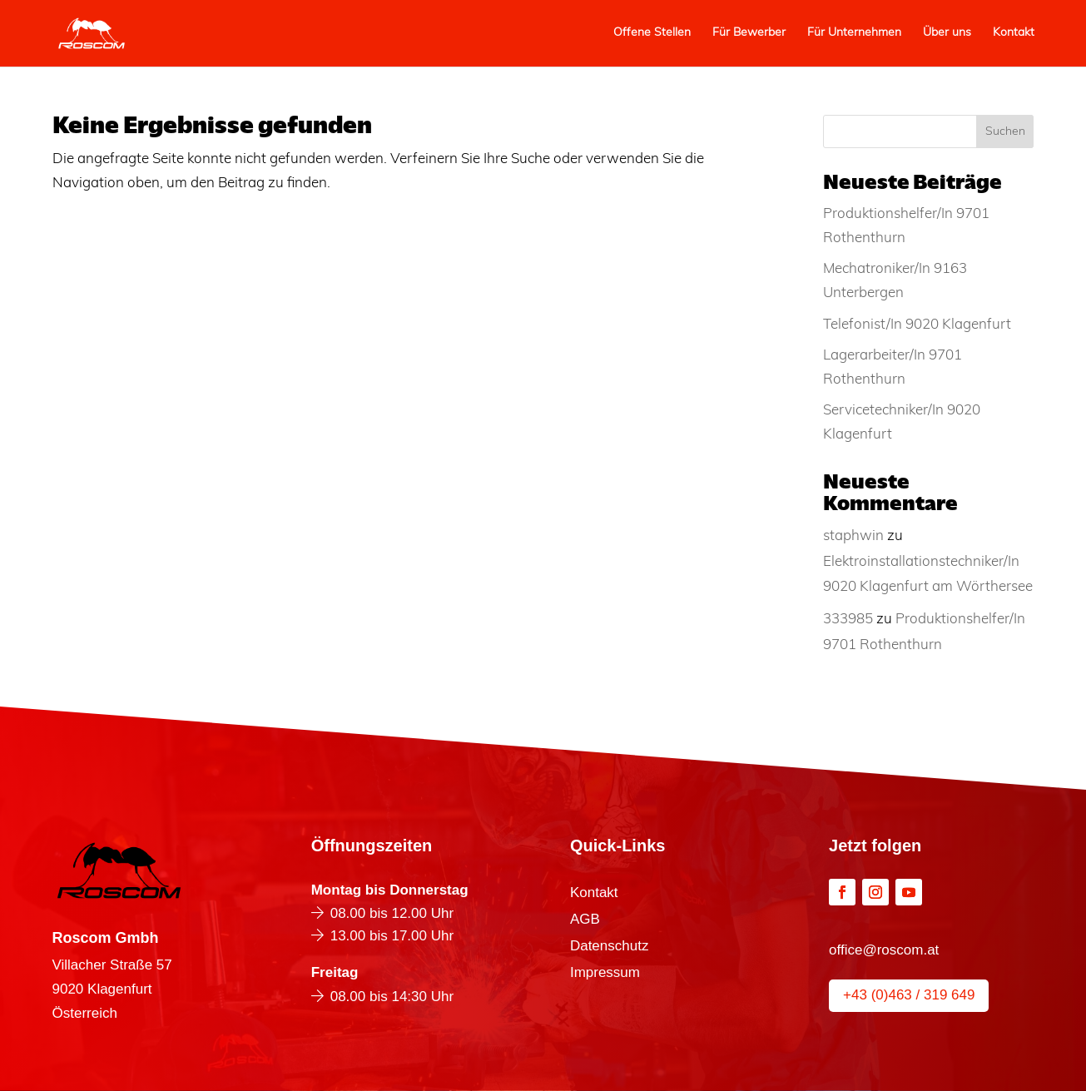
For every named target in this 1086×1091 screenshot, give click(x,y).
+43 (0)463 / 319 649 (908, 995)
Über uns (947, 33)
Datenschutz (609, 947)
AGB (585, 920)
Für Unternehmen (854, 33)
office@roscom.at (884, 950)
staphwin (853, 536)
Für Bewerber (749, 33)
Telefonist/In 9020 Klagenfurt (917, 325)
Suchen (1005, 132)
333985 (848, 619)
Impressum (605, 973)
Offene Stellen (652, 33)
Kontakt (1013, 33)
